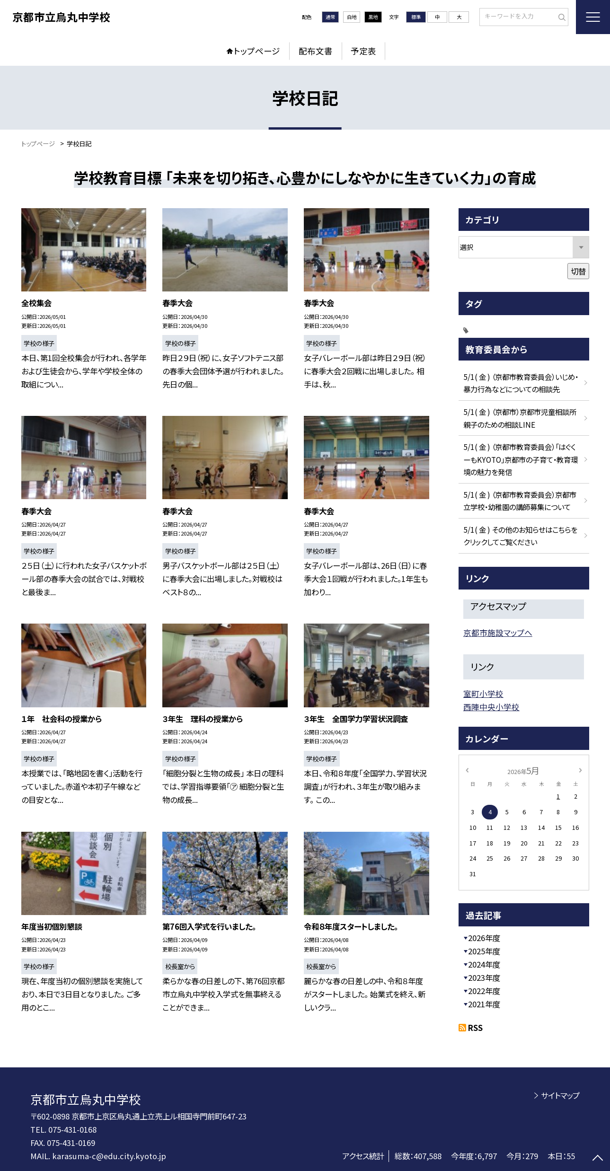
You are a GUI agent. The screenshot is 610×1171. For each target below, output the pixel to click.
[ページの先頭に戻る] (597, 1158)
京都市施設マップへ (497, 632)
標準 (416, 16)
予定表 (363, 51)
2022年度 (484, 990)
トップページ (257, 51)
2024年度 (484, 964)
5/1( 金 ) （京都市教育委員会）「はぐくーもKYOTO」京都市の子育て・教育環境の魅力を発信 (520, 459)
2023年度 (484, 977)
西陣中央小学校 (491, 707)
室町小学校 (483, 693)
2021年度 (484, 1004)
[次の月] (580, 770)
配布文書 (316, 51)
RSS (475, 1027)
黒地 (373, 16)
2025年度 (484, 951)
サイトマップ (560, 1095)
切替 (578, 271)
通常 (330, 16)
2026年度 (484, 937)
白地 (351, 16)
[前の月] (466, 770)
